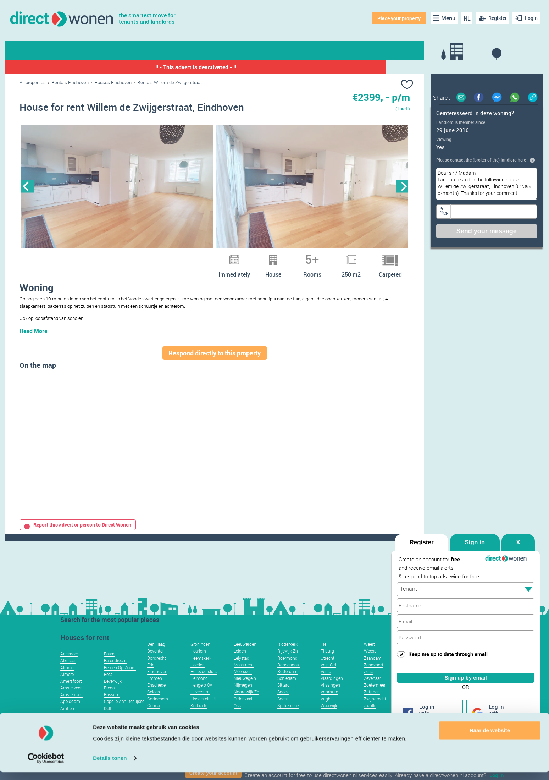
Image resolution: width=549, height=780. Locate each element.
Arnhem (68, 719)
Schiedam (286, 689)
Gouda (153, 716)
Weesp (370, 661)
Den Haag (156, 655)
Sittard (283, 695)
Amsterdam (71, 705)
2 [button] (191, 256)
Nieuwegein (245, 689)
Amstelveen (71, 698)
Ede (150, 675)
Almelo (67, 678)
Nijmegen (243, 695)
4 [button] (210, 256)
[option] (117, 187)
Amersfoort (71, 691)
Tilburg (327, 661)
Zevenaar (372, 689)
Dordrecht (156, 668)
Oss (237, 716)
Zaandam (373, 668)
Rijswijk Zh (287, 661)
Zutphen (372, 702)
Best (108, 685)
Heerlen (197, 675)
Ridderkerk (287, 655)
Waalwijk (329, 716)
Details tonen (110, 766)
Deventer (155, 661)
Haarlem (198, 661)
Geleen (153, 702)
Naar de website (490, 738)
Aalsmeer (69, 664)
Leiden (240, 661)
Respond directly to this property (214, 363)
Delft (108, 719)
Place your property (398, 18)
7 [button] (237, 256)
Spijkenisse (288, 716)
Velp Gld (328, 675)
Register (421, 542)
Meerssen (243, 682)
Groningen (200, 655)
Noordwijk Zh (246, 702)
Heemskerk (200, 668)
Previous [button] (27, 187)
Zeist (368, 682)
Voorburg (329, 702)
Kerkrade (198, 716)
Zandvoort (373, 675)
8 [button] (246, 256)
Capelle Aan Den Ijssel (124, 712)
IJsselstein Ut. (203, 709)
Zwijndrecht (375, 709)
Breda (109, 698)
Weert (369, 655)
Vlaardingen (332, 689)
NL (465, 18)
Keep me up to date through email (448, 654)
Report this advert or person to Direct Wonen (77, 535)
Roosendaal (288, 675)
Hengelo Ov (201, 695)
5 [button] (219, 256)
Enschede (156, 695)
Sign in (475, 542)
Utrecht (327, 668)
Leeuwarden (245, 655)
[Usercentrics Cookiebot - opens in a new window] (46, 766)
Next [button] (402, 187)
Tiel (324, 655)
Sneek (283, 702)
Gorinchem (157, 709)
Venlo (326, 682)
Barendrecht (115, 671)
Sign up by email (465, 677)
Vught (326, 709)
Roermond (287, 668)
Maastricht (244, 675)
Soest (282, 709)
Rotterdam (287, 682)
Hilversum (200, 702)
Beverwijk (113, 691)
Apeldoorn (70, 712)
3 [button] (200, 256)
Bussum (112, 705)
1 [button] (182, 256)
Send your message (486, 231)
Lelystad (241, 668)
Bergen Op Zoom (120, 678)
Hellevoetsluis (203, 682)
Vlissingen (330, 695)
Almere (67, 685)
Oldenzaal (243, 709)
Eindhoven (157, 682)
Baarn (109, 664)
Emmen (154, 689)
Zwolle (370, 716)
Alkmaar (68, 671)
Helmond (199, 689)
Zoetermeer (375, 695)
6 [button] (228, 256)
